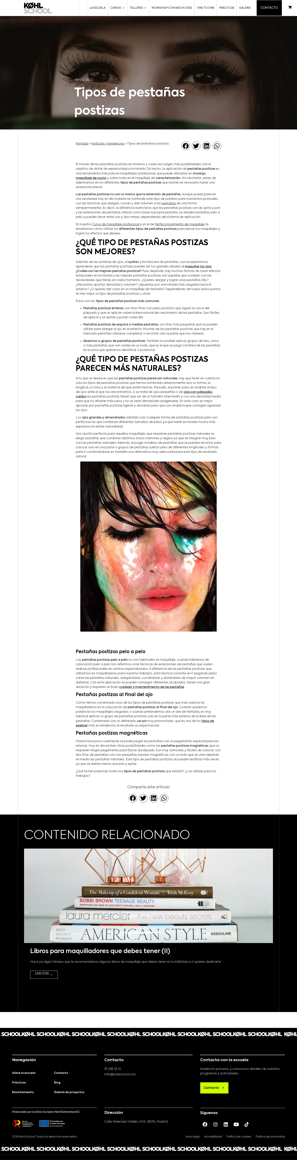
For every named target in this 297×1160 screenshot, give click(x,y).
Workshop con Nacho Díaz (171, 8)
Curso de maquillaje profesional (115, 224)
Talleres (137, 8)
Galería (244, 8)
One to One (205, 8)
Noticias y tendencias (107, 143)
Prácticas (226, 8)
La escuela (97, 8)
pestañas (169, 203)
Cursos (116, 8)
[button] (185, 146)
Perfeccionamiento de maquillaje (180, 224)
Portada (82, 143)
